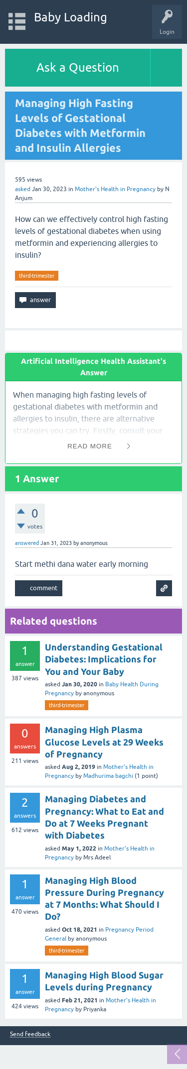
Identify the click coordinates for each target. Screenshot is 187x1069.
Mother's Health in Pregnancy (115, 189)
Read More (89, 446)
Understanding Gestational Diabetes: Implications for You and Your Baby (104, 659)
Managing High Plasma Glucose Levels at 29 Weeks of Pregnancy (104, 742)
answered (27, 543)
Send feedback (30, 1034)
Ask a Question (77, 67)
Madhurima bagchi (108, 775)
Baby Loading (70, 17)
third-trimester (36, 276)
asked (22, 189)
